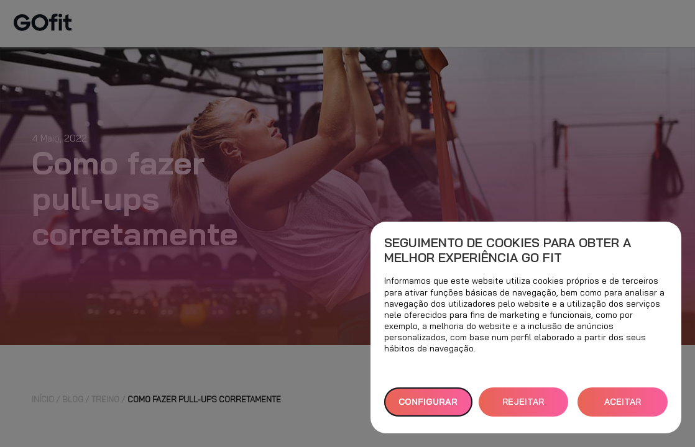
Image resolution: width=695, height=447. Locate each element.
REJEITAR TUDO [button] (523, 406)
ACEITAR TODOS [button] (622, 406)
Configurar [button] (428, 401)
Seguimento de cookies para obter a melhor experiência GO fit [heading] (507, 250)
